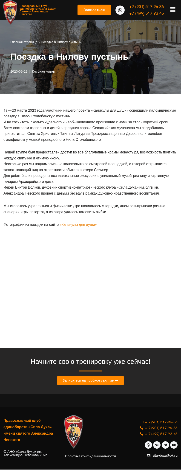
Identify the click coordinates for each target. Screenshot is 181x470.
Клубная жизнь (43, 71)
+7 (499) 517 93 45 (146, 13)
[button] (173, 10)
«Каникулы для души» (78, 225)
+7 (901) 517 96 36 (146, 6)
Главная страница (23, 42)
